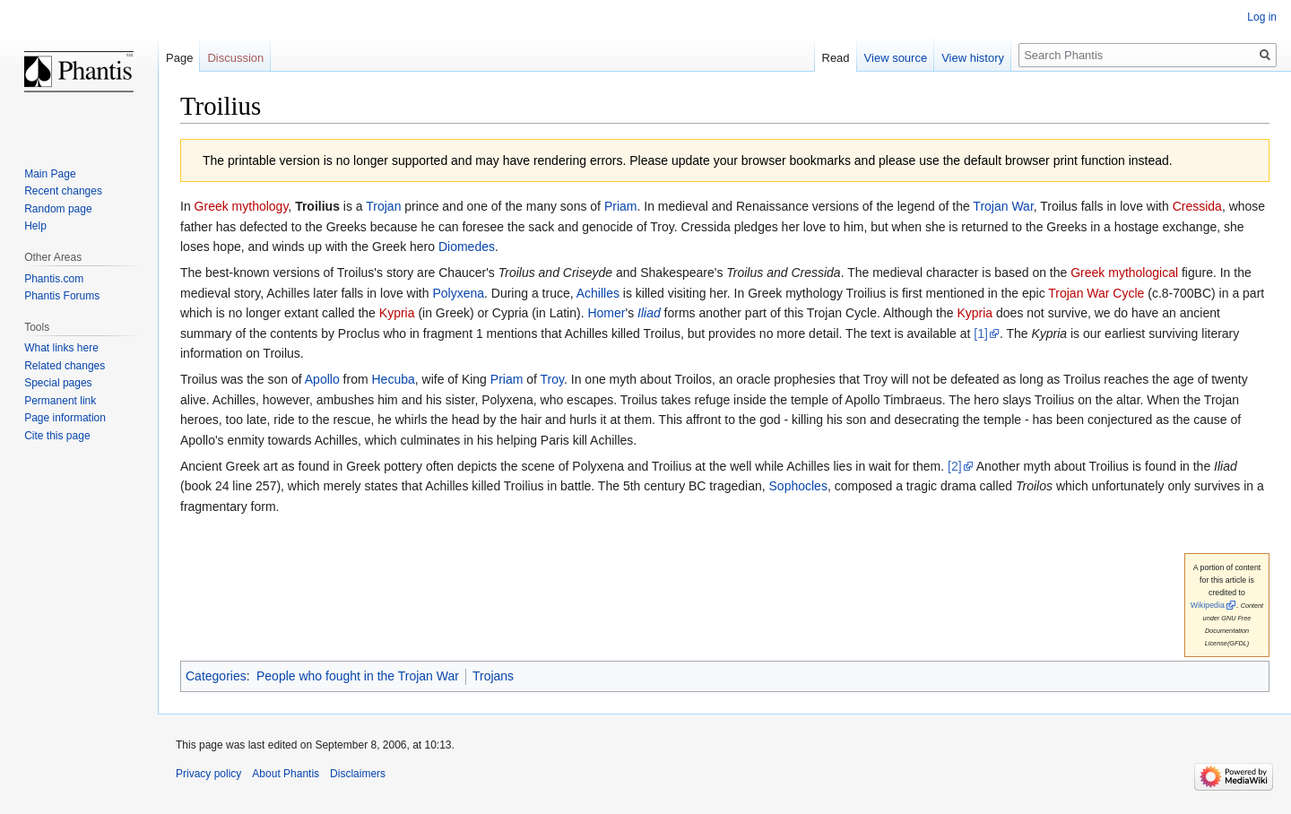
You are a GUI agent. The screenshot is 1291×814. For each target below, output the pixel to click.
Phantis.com (53, 279)
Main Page (49, 174)
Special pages (57, 383)
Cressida (1197, 206)
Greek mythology (242, 206)
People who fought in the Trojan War (357, 676)
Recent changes (63, 191)
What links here (61, 348)
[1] (981, 333)
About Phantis (285, 773)
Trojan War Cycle (1096, 293)
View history (972, 58)
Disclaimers (358, 773)
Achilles (598, 293)
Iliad (649, 313)
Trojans (493, 676)
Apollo (322, 379)
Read (836, 58)
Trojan (383, 206)
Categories (216, 676)
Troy (552, 379)
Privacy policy (208, 773)
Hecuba (392, 379)
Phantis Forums (62, 296)
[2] (955, 466)
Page (179, 58)
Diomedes (466, 246)
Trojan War (1003, 206)
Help (35, 226)
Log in (1262, 17)
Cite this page (57, 435)
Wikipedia (1208, 605)
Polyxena (458, 293)
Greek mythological (1124, 272)
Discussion (235, 58)
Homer (606, 313)
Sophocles (798, 486)
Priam (620, 206)
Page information (65, 417)
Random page (57, 209)
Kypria (397, 313)
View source (896, 58)
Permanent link (60, 400)
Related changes (64, 365)
